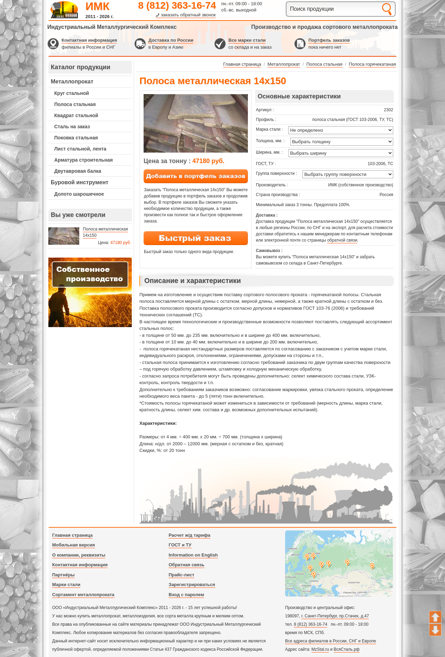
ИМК (98, 6)
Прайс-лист (181, 574)
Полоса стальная (75, 104)
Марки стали (66, 584)
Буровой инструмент (79, 182)
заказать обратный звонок (188, 14)
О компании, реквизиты (78, 555)
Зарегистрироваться (192, 584)
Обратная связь (186, 564)
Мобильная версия (73, 545)
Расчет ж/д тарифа (189, 535)
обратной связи (342, 240)
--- (90, 292)
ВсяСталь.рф (346, 649)
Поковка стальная (76, 137)
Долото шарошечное (79, 194)
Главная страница (72, 535)
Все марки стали (247, 40)
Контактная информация (89, 40)
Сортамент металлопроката (83, 594)
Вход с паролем (186, 594)
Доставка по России (170, 40)
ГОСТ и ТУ (180, 545)
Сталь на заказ (72, 126)
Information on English (193, 555)
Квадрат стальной (76, 115)
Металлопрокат (72, 81)
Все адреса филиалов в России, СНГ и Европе (330, 641)
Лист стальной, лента (80, 149)
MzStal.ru (320, 649)
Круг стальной (71, 93)
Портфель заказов (329, 40)
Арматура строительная (83, 160)
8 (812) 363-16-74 (177, 5)
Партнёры (63, 574)
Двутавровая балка (77, 171)
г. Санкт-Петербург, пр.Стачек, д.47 (335, 616)
